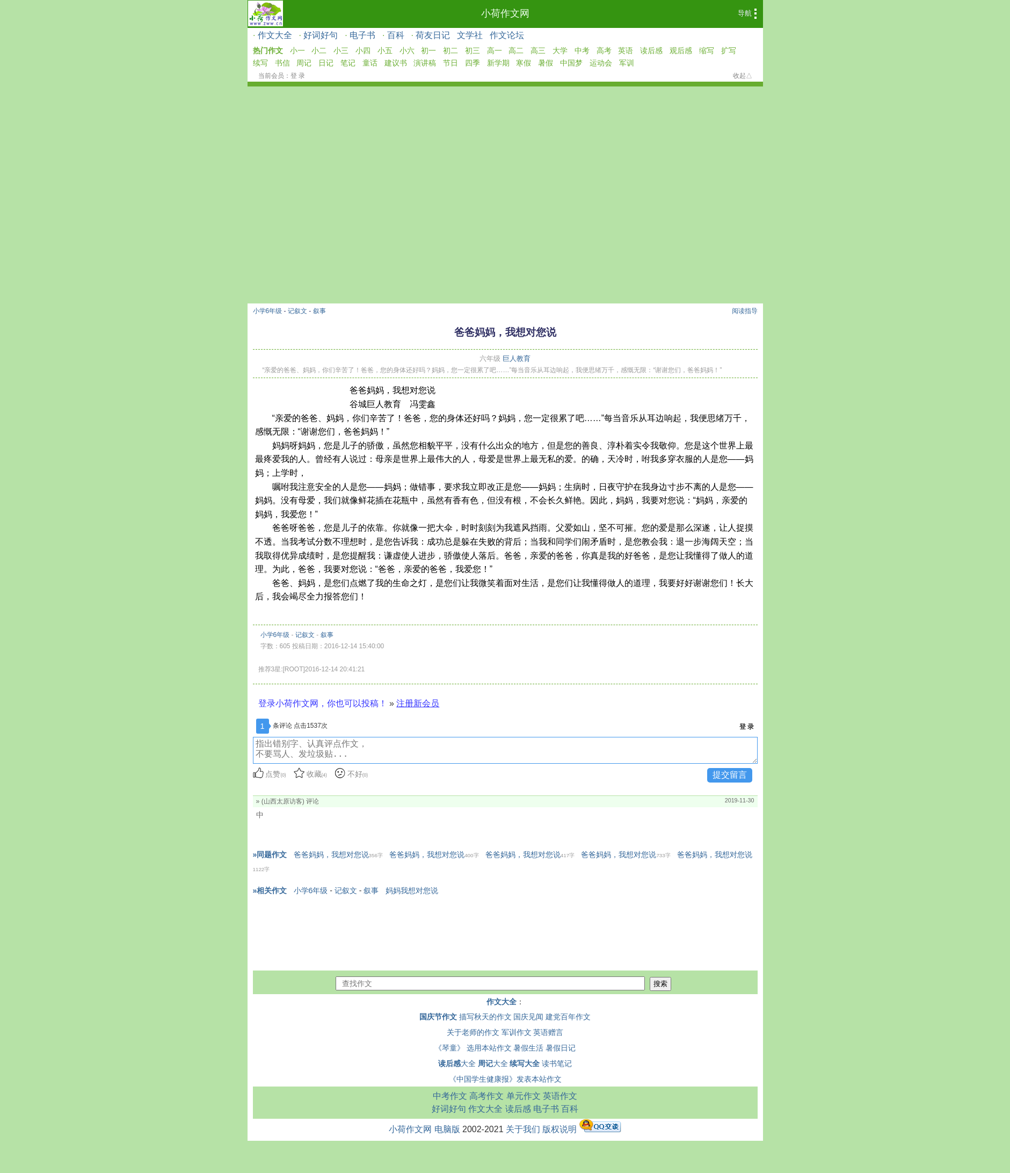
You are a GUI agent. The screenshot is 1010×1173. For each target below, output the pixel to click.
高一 (494, 50)
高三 (538, 50)
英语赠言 (548, 1032)
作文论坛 (507, 35)
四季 (472, 63)
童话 (369, 63)
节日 (450, 63)
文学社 (470, 35)
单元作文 (523, 1095)
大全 (457, 1063)
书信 (282, 63)
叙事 (319, 311)
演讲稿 (424, 63)
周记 (303, 63)
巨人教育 (517, 358)
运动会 (601, 63)
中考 (582, 50)
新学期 (498, 63)
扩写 (728, 50)
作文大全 (275, 35)
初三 (472, 50)
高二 (516, 50)
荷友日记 (433, 35)
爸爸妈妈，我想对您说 (338, 854)
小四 (362, 50)
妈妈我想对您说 (412, 890)
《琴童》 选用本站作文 (473, 1048)
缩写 (706, 50)
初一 (428, 50)
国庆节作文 (438, 1016)
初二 (450, 50)
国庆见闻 (528, 1016)
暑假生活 (528, 1048)
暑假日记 (561, 1048)
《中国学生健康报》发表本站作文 (505, 1079)
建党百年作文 (568, 1016)
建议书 (395, 63)
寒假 (523, 63)
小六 (407, 50)
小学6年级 (267, 311)
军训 (626, 63)
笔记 (347, 63)
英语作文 (560, 1095)
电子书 (362, 35)
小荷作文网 (505, 13)
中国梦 (571, 63)
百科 (395, 35)
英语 (625, 50)
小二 (318, 50)
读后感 (651, 50)
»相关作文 (270, 890)
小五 (385, 50)
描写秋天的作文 (485, 1016)
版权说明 (559, 1129)
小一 (297, 50)
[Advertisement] (505, 167)
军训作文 (517, 1032)
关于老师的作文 (473, 1032)
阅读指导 (745, 311)
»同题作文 (270, 854)
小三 (340, 50)
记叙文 (297, 311)
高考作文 (486, 1095)
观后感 (681, 50)
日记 (325, 63)
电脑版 (447, 1129)
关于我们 (523, 1129)
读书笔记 (557, 1063)
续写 (260, 63)
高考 (604, 50)
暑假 (545, 63)
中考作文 (450, 1095)
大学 (560, 50)
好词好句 (320, 35)
